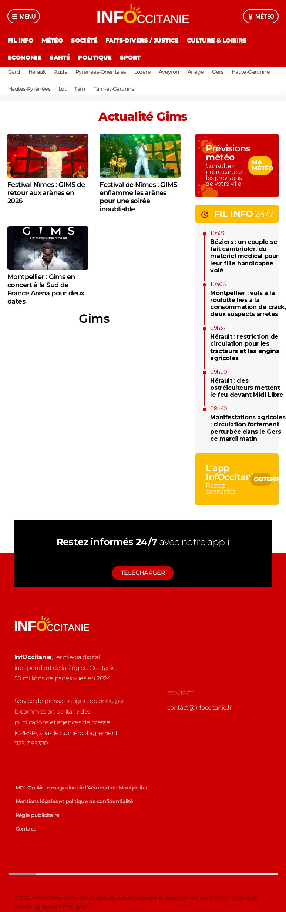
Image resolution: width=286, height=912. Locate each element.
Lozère (142, 71)
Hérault (37, 71)
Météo (52, 40)
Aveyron (169, 71)
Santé (60, 57)
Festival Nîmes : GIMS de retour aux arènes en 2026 (46, 193)
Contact (26, 828)
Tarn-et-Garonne (114, 89)
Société (84, 40)
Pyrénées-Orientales (100, 71)
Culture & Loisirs (217, 40)
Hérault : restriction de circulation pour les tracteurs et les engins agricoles (244, 347)
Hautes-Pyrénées (29, 89)
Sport (130, 57)
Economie (24, 57)
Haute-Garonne (251, 71)
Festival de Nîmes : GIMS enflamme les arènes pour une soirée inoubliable (138, 197)
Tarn (79, 89)
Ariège (196, 71)
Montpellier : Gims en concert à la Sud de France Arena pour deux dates (45, 289)
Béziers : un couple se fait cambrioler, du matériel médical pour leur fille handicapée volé (244, 256)
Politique (95, 57)
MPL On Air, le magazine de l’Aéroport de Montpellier (82, 787)
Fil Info (20, 40)
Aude (60, 71)
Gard (14, 71)
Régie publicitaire (38, 815)
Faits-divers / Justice (142, 40)
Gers (217, 71)
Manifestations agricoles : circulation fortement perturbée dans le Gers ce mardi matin (247, 428)
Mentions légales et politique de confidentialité (74, 801)
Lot (62, 89)
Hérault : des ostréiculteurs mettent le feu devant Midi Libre (246, 387)
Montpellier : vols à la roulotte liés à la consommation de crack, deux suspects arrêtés (248, 303)
